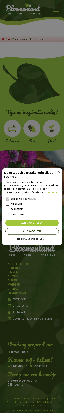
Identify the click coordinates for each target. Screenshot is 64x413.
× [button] (58, 172)
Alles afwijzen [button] (32, 231)
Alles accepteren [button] (31, 223)
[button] (32, 239)
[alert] (32, 206)
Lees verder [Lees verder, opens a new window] (53, 192)
